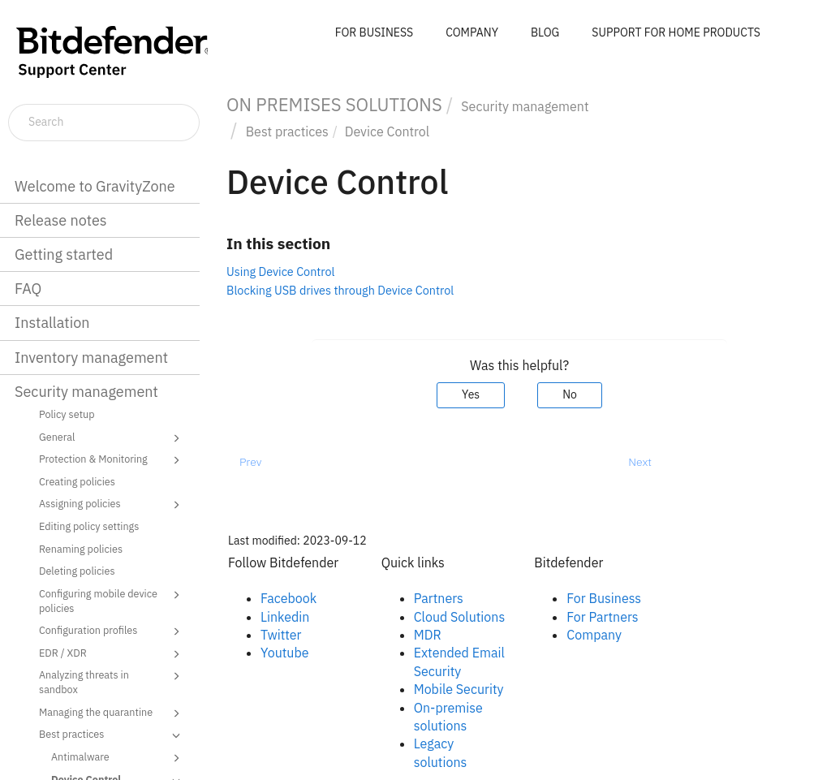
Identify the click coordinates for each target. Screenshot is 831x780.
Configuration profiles (112, 631)
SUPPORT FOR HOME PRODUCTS (676, 32)
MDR (427, 635)
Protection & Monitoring (112, 460)
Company (594, 635)
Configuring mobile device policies (112, 600)
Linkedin (284, 617)
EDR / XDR (112, 654)
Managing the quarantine (112, 713)
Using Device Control (280, 271)
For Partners (602, 617)
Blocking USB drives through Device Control (340, 290)
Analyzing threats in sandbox (112, 681)
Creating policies (77, 481)
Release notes (61, 220)
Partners (438, 598)
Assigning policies (112, 505)
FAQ (28, 288)
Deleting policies (77, 570)
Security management (86, 391)
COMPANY (472, 32)
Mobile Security (459, 689)
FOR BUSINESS (374, 32)
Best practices (112, 735)
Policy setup (67, 413)
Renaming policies (81, 548)
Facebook (288, 598)
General (112, 438)
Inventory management (91, 357)
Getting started (64, 254)
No (569, 394)
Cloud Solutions (460, 617)
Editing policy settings (89, 525)
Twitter (280, 635)
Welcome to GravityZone (95, 186)
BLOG (545, 32)
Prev (250, 462)
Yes (471, 394)
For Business (603, 598)
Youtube (284, 652)
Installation (52, 322)
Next (640, 462)
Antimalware (118, 758)
